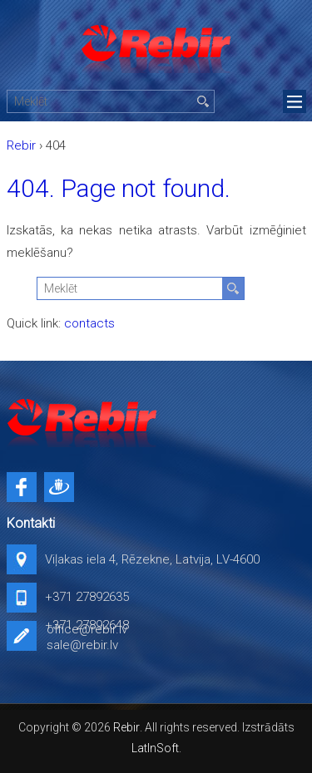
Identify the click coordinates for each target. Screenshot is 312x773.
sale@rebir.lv (82, 645)
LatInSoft (155, 748)
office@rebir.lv (87, 629)
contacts (89, 323)
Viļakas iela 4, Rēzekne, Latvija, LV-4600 (152, 559)
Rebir (126, 727)
